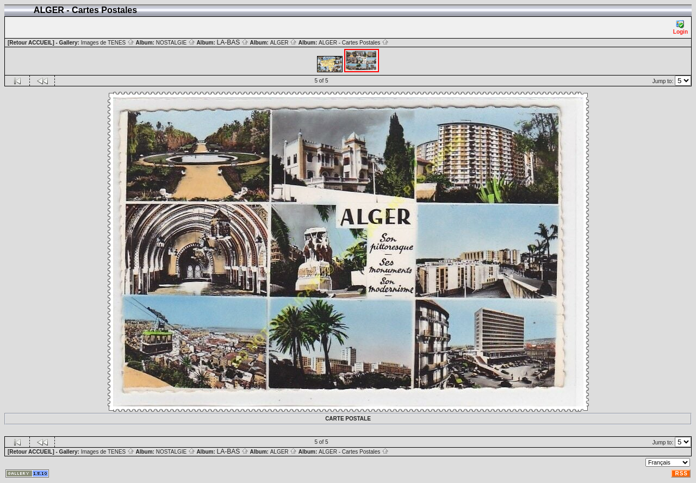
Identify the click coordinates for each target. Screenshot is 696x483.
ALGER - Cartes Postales (354, 43)
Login (680, 27)
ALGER (283, 43)
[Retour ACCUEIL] (31, 43)
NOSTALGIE (175, 43)
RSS (681, 473)
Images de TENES (107, 43)
